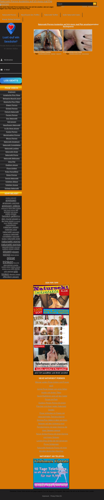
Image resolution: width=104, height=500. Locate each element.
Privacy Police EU (56, 496)
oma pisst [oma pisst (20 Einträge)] (17, 247)
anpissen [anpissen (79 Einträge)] (11, 200)
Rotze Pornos (11, 175)
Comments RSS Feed (93, 6)
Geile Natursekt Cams (71, 15)
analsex (53, 53)
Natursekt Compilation (11, 145)
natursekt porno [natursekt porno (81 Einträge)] (11, 241)
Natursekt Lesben (12, 148)
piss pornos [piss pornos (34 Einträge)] (8, 265)
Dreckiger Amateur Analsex (42, 52)
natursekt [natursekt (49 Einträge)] (7, 232)
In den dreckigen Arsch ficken (72, 52)
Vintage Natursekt (12, 188)
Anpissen (11, 92)
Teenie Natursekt (11, 178)
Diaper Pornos (11, 105)
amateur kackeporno (44, 53)
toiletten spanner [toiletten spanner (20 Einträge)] (15, 267)
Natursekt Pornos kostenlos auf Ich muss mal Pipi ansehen (64, 24)
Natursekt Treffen (51, 15)
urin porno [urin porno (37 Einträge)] (15, 269)
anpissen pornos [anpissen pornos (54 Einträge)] (10, 203)
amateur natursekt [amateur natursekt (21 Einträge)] (11, 198)
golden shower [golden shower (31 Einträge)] (11, 214)
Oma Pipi (11, 162)
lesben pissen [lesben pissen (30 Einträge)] (13, 223)
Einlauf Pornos (12, 109)
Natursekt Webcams (12, 158)
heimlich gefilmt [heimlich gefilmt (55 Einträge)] (10, 216)
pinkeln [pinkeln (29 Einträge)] (16, 249)
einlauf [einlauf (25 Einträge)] (18, 208)
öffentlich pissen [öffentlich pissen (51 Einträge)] (11, 277)
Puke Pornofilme (11, 172)
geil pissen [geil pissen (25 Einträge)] (14, 212)
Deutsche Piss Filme (12, 102)
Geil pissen (11, 122)
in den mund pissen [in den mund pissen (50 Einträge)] (11, 217)
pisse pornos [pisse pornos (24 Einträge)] (15, 255)
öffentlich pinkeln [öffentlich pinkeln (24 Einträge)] (14, 274)
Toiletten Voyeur (11, 185)
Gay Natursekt (11, 119)
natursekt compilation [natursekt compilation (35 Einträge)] (10, 235)
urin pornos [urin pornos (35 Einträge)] (8, 271)
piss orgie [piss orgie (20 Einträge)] (16, 262)
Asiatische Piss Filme (11, 95)
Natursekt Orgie (11, 152)
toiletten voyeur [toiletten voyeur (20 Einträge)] (6, 269)
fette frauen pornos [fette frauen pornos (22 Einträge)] (9, 210)
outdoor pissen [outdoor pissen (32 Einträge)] (8, 249)
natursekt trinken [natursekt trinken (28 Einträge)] (8, 247)
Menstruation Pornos (11, 135)
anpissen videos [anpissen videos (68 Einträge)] (11, 205)
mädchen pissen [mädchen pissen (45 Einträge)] (10, 227)
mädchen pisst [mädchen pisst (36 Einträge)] (11, 230)
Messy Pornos (11, 138)
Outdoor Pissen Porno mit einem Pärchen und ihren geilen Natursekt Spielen (51, 406)
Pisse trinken (12, 168)
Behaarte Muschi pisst (12, 99)
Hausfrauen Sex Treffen (30, 15)
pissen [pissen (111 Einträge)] (7, 251)
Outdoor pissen (12, 165)
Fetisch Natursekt (12, 112)
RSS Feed (84, 6)
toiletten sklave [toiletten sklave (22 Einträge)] (6, 267)
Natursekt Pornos (9, 15)
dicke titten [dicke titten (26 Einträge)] (12, 208)
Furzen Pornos (12, 115)
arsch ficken (85, 53)
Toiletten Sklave (11, 182)
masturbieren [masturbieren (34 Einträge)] (11, 225)
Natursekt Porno (11, 155)
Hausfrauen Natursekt (11, 125)
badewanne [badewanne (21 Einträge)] (4, 208)
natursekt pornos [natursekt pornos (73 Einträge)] (10, 244)
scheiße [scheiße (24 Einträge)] (15, 265)
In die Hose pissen (11, 128)
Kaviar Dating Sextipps (11, 19)
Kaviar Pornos (11, 132)
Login (63, 6)
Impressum (45, 496)
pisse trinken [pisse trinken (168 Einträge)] (9, 260)
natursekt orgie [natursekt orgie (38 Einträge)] (13, 239)
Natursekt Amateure (12, 142)
